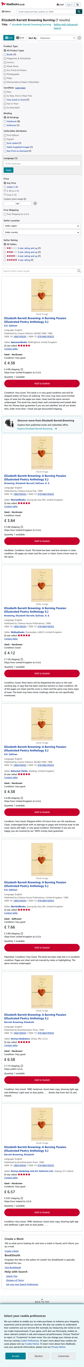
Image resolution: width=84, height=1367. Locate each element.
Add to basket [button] (42, 383)
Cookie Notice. (32, 1343)
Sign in (70, 4)
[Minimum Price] (9, 203)
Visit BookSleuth (13, 1267)
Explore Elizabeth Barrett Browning (38, 428)
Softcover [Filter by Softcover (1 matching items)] (11, 125)
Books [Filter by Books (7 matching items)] (10, 54)
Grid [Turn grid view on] (20, 37)
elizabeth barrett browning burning (31, 24)
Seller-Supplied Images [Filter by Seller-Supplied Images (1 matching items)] (18, 147)
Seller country (11, 232)
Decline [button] (39, 1356)
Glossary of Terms (15, 1280)
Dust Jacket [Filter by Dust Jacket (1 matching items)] (12, 143)
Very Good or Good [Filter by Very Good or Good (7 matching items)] (16, 99)
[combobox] (46, 11)
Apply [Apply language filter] (8, 170)
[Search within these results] (42, 271)
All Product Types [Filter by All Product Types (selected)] (14, 50)
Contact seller (11, 348)
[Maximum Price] (26, 203)
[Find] (79, 11)
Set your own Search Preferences (22, 1284)
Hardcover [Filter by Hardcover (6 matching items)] (12, 121)
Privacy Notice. (58, 1347)
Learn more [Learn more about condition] (20, 88)
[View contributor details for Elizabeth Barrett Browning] (19, 483)
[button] (79, 271)
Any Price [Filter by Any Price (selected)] (10, 183)
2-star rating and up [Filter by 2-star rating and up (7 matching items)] (24, 248)
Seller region (11, 226)
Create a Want (11, 1251)
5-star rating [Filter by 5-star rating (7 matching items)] (20, 260)
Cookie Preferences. (29, 1340)
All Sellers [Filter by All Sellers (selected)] (12, 244)
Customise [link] (63, 1356)
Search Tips (11, 1276)
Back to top (42, 1302)
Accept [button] (15, 1356)
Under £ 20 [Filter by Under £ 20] (11, 187)
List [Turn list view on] (8, 37)
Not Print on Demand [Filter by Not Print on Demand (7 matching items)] (17, 151)
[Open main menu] (7, 11)
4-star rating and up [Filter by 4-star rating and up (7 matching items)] (24, 256)
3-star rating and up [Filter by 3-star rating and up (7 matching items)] (24, 252)
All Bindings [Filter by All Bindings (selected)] (11, 117)
